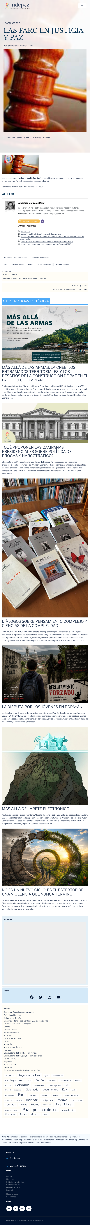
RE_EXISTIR (25, 231)
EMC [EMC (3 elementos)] (73, 1090)
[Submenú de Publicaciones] (12, 1184)
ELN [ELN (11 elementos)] (64, 1089)
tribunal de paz (62, 265)
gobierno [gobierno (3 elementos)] (45, 1095)
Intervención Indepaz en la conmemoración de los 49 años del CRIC (46, 244)
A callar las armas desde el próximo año (70, 289)
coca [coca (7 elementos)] (8, 1085)
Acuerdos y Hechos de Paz (17, 138)
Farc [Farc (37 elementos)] (21, 1094)
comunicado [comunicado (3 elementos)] (39, 1086)
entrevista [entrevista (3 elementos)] (9, 1095)
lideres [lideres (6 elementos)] (23, 1104)
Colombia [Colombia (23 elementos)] (22, 1085)
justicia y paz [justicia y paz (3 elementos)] (77, 1100)
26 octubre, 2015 (7, 271)
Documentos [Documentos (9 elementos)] (50, 1089)
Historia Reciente (11, 1032)
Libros (6, 1041)
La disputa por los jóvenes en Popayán (42, 707)
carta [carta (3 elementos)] (29, 1080)
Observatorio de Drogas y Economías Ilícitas (23, 1056)
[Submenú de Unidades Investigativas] (16, 1182)
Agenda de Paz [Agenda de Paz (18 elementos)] (29, 1075)
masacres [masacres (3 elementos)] (47, 1105)
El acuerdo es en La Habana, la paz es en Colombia (24, 278)
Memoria (8, 1044)
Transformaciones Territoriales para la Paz (22, 1070)
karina (31, 265)
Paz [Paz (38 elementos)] (25, 1109)
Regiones (8, 1062)
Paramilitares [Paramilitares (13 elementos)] (64, 1104)
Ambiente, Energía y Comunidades (19, 1012)
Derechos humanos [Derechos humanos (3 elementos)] (13, 1090)
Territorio (8, 1067)
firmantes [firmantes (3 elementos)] (33, 1095)
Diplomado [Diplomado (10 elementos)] (31, 1089)
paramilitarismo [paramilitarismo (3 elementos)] (11, 1110)
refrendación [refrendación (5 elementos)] (68, 1110)
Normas (7, 1050)
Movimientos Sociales (13, 1047)
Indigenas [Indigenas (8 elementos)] (47, 1100)
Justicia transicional (12, 1038)
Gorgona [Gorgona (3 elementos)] (56, 1095)
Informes (8, 1035)
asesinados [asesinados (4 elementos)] (58, 1075)
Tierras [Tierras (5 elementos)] (23, 1114)
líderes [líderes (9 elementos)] (35, 1104)
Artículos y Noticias (41, 138)
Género (7, 1027)
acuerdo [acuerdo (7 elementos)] (9, 1075)
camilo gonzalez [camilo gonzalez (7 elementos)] (14, 1080)
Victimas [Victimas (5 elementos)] (35, 1114)
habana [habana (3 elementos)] (19, 1100)
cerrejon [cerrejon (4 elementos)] (52, 1080)
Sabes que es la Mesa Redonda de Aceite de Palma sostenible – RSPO (47, 242)
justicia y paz (18, 265)
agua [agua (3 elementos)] (46, 1076)
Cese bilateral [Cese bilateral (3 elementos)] (65, 1080)
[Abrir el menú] (82, 5)
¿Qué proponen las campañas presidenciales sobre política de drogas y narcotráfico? (37, 451)
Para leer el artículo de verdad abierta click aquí (22, 187)
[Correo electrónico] (42, 221)
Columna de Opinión (12, 1018)
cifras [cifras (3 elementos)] (77, 1080)
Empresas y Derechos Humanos (17, 1024)
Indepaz (21, 1220)
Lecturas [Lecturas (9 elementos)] (10, 1104)
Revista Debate (10, 1064)
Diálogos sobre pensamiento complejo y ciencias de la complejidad (44, 623)
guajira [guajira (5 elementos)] (8, 1100)
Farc (5, 265)
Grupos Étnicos (10, 1030)
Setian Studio (38, 1220)
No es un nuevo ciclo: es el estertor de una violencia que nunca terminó (42, 892)
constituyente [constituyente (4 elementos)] (54, 1085)
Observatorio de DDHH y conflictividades (21, 1053)
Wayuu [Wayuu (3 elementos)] (46, 1114)
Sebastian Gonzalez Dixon (31, 202)
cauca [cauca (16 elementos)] (39, 1080)
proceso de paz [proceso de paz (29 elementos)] (45, 1110)
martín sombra (44, 265)
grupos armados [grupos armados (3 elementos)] (71, 1095)
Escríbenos (15, 1158)
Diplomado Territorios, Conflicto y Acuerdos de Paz (26, 1021)
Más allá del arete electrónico (35, 809)
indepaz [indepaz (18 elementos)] (32, 1100)
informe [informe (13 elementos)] (62, 1100)
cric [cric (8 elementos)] (67, 1085)
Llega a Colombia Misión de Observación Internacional (41, 234)
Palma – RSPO (10, 1059)
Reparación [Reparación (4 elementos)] (10, 1114)
